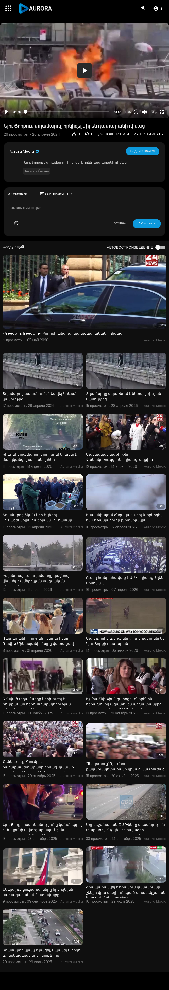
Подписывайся (143, 151)
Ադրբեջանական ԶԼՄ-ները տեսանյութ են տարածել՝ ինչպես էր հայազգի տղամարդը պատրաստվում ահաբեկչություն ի (125, 832)
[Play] (6, 112)
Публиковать (147, 223)
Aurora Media (25, 151)
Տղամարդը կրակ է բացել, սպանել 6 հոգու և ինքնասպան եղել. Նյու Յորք (42, 952)
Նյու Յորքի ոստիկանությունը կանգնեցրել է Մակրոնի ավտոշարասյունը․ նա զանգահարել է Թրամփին (42, 830)
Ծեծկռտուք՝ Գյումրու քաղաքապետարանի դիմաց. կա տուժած (125, 766)
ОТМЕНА (120, 223)
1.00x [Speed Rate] (128, 112)
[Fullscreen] (161, 112)
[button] (157, 8)
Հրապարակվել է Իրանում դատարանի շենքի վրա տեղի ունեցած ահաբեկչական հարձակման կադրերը (125, 892)
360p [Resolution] (154, 112)
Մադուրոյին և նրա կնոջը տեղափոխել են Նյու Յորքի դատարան (125, 641)
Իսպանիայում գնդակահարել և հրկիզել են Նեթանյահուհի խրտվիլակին (123, 517)
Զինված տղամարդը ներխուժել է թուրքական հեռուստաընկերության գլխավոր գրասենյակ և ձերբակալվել (38, 704)
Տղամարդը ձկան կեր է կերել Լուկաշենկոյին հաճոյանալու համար (37, 517)
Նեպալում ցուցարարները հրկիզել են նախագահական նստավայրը (38, 892)
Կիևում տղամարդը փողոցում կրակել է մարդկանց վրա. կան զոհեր (40, 457)
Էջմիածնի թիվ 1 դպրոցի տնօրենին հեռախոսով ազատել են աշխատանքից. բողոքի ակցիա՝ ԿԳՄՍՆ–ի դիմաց (124, 704)
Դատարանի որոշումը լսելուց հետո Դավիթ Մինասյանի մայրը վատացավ (38, 641)
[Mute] (144, 112)
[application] (84, 70)
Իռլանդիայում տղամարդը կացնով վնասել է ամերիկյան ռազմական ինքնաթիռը (36, 581)
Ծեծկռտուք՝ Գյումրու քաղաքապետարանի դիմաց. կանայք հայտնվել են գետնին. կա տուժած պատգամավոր (38, 769)
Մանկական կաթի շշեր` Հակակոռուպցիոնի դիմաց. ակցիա (119, 457)
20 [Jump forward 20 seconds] (136, 112)
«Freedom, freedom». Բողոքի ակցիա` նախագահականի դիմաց (62, 333)
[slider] (67, 111)
